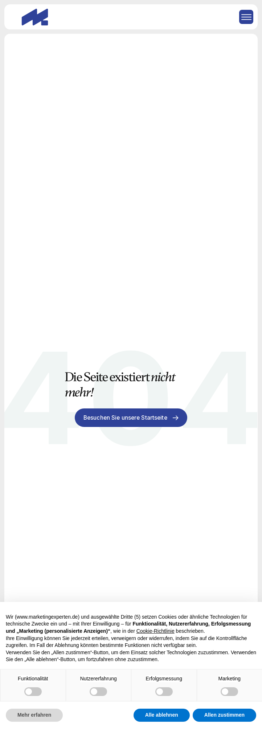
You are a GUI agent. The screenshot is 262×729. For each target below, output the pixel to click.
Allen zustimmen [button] (224, 715)
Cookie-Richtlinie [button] (155, 631)
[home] (33, 17)
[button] (244, 17)
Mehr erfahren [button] (34, 715)
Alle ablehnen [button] (161, 715)
